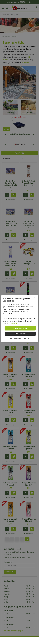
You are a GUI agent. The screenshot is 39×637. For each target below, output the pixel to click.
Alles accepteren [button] (20, 328)
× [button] (34, 297)
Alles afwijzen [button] (20, 333)
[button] (19, 338)
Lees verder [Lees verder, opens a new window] (14, 323)
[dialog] (19, 318)
